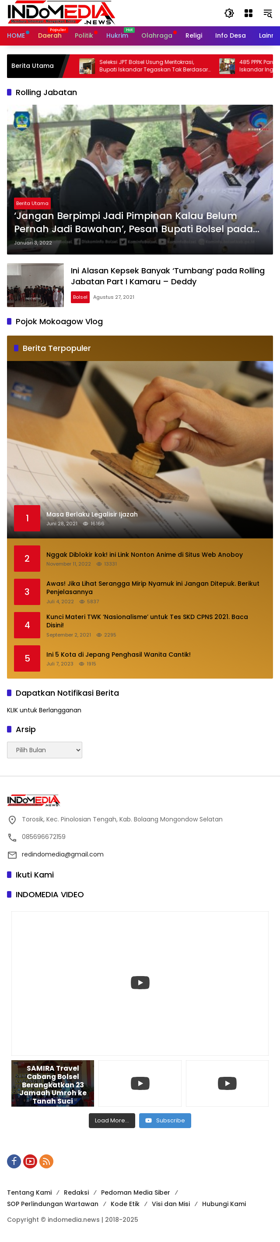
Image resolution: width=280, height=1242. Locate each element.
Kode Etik (125, 1204)
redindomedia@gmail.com (63, 854)
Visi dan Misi (171, 1204)
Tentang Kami (29, 1192)
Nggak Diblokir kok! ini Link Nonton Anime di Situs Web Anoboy (144, 555)
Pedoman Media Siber (135, 1192)
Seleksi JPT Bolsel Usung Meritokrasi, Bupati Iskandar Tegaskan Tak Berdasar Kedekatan (160, 66)
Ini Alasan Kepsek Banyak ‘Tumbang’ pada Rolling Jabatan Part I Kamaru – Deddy (168, 276)
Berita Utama (32, 203)
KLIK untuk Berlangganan (44, 710)
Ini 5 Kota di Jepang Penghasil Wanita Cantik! (118, 655)
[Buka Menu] (248, 13)
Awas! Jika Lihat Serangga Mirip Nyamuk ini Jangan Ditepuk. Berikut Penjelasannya (152, 588)
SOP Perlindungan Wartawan (52, 1204)
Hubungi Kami (224, 1204)
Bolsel (80, 297)
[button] (229, 13)
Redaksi (76, 1192)
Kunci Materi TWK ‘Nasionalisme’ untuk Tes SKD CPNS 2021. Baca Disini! (147, 621)
